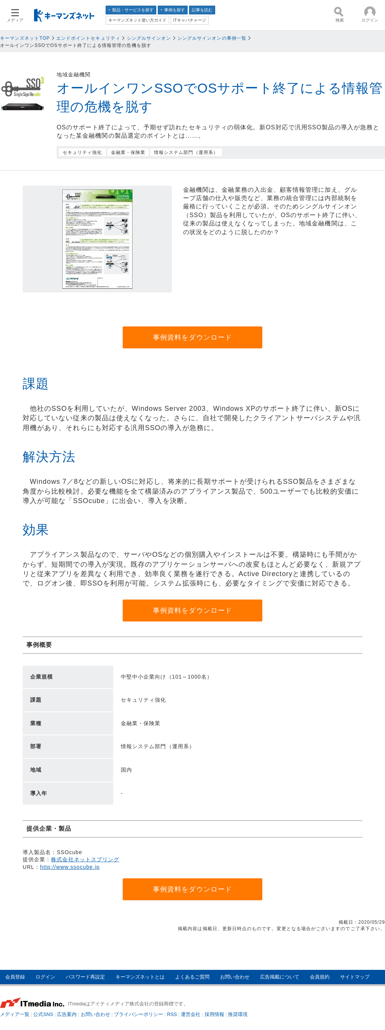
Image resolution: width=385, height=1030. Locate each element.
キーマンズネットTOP (25, 38)
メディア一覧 (14, 1014)
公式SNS (43, 1014)
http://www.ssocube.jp (70, 867)
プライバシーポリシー (138, 1014)
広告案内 (67, 1014)
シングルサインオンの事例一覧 (211, 38)
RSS (172, 1014)
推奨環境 (238, 1014)
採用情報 (214, 1014)
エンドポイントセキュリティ (88, 38)
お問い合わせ (234, 977)
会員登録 (15, 977)
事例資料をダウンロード (192, 337)
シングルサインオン (149, 38)
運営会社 (190, 1014)
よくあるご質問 (192, 977)
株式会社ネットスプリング (85, 859)
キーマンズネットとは (140, 977)
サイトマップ (355, 977)
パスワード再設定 (85, 977)
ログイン (45, 977)
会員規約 (320, 977)
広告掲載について (279, 977)
